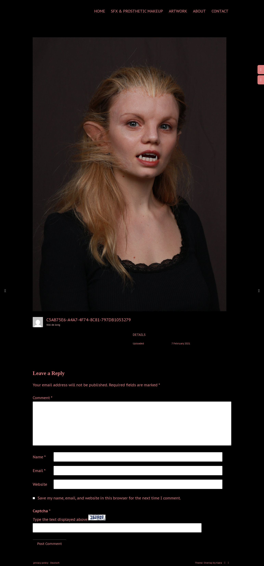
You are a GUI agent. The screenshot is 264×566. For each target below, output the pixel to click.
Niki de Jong (53, 324)
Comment (42, 397)
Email (39, 470)
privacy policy (40, 562)
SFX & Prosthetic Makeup (137, 11)
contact (220, 11)
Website (40, 484)
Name (39, 457)
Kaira (219, 562)
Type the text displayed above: (60, 519)
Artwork (178, 11)
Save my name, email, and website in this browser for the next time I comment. (109, 498)
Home (99, 11)
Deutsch (54, 562)
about (199, 11)
